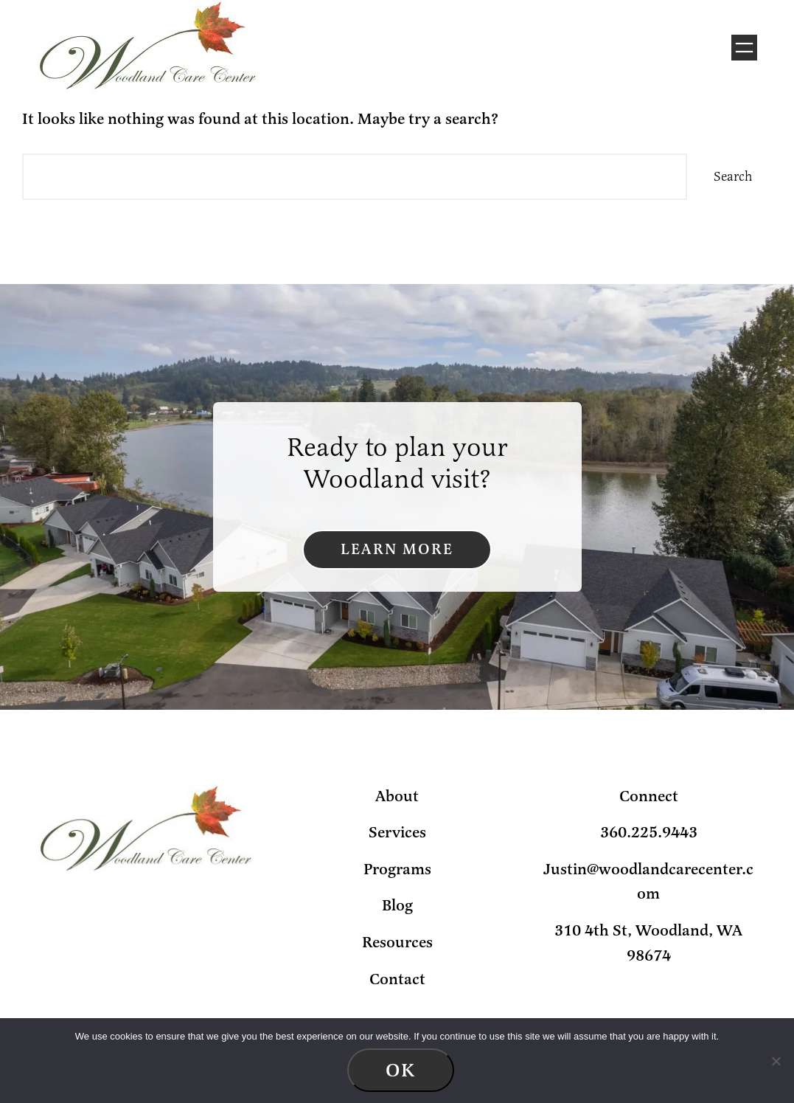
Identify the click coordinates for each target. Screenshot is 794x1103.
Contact (397, 979)
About (397, 796)
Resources (397, 942)
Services (397, 832)
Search (733, 176)
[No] (775, 1061)
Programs (397, 869)
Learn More (397, 549)
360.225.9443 (648, 832)
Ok (401, 1070)
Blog (397, 905)
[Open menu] (744, 47)
